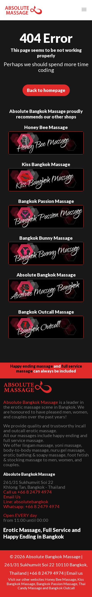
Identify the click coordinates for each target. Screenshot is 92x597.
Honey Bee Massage (60, 579)
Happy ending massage (31, 366)
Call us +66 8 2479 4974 (27, 491)
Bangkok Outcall (62, 588)
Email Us (12, 496)
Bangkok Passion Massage (56, 584)
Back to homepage (46, 90)
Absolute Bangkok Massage (30, 402)
